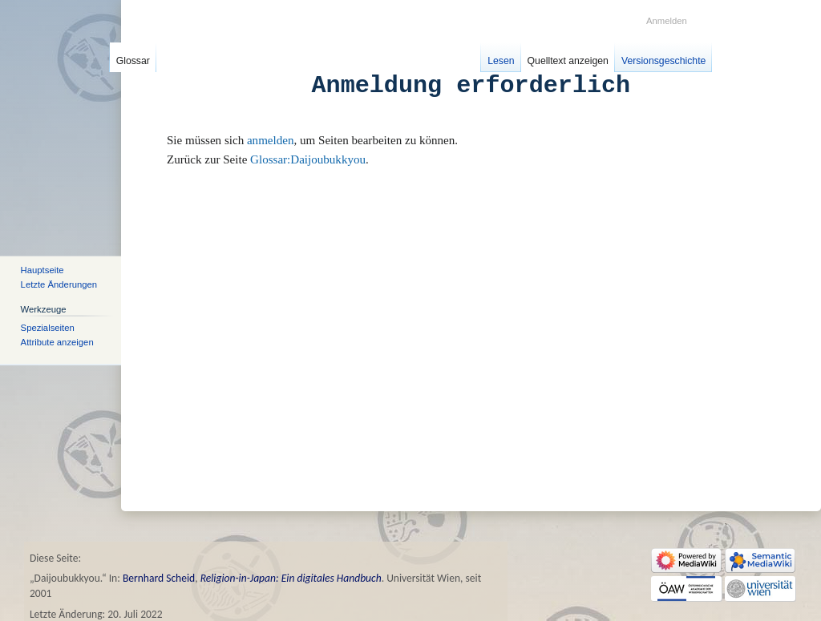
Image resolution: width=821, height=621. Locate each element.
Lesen (500, 61)
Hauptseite (42, 269)
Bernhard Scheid (159, 578)
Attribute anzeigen (57, 342)
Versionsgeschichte (663, 61)
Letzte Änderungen (59, 284)
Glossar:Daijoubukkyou (308, 159)
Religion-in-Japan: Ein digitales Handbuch (291, 578)
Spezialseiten (48, 327)
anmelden (270, 140)
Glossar (133, 61)
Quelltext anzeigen (568, 61)
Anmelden (666, 21)
